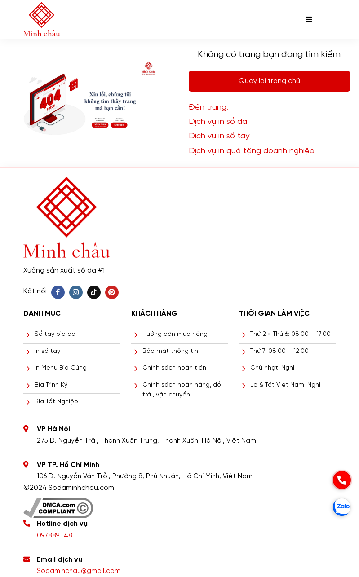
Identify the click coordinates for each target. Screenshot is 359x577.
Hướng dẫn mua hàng (175, 334)
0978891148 (54, 535)
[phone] (342, 480)
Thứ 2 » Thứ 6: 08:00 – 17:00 (290, 334)
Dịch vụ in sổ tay (219, 136)
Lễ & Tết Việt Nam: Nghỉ (285, 385)
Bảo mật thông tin (170, 351)
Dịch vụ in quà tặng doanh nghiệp (252, 151)
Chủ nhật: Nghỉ (272, 368)
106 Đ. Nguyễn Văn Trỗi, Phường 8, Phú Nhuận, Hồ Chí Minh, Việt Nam (145, 476)
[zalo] (342, 507)
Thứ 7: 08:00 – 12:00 (279, 351)
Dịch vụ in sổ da (218, 122)
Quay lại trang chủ (269, 81)
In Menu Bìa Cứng (61, 368)
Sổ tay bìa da (55, 334)
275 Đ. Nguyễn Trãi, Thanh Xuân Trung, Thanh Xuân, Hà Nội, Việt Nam (146, 441)
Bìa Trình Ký (51, 385)
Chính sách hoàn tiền (174, 368)
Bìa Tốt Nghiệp (56, 401)
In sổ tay (47, 351)
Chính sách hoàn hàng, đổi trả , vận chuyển (182, 390)
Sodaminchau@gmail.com (78, 571)
